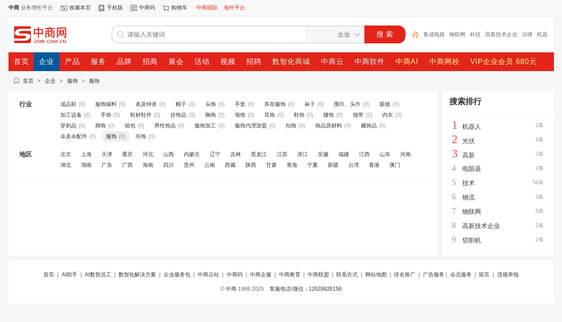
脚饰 (100, 126)
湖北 (65, 165)
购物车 (179, 7)
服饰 (72, 81)
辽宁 (215, 154)
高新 (468, 155)
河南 (405, 154)
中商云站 (208, 274)
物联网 (457, 34)
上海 (86, 154)
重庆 (127, 154)
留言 (484, 274)
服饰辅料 (106, 104)
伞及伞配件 (73, 136)
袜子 (309, 104)
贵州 (189, 165)
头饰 (210, 104)
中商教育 (289, 274)
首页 (28, 81)
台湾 (353, 165)
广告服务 (433, 274)
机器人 (471, 126)
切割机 (471, 240)
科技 (475, 34)
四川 (168, 165)
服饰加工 (205, 126)
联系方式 (347, 274)
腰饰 (328, 115)
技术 (468, 182)
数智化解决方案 (137, 274)
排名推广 (404, 274)
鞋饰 (299, 115)
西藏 (230, 165)
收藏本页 (80, 7)
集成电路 (434, 34)
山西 (168, 154)
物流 (468, 197)
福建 (343, 154)
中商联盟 (318, 274)
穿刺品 (68, 126)
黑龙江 (259, 154)
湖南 (86, 165)
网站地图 (376, 274)
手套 (240, 104)
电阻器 (471, 168)
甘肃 (271, 165)
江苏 (282, 154)
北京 (65, 154)
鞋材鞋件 (141, 115)
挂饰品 (178, 115)
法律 (527, 34)
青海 (292, 165)
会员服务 (461, 274)
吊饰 (140, 136)
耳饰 (269, 115)
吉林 (235, 154)
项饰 (240, 115)
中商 (231, 289)
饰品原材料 (328, 126)
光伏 (468, 140)
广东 (106, 165)
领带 (358, 115)
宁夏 (312, 165)
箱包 (130, 126)
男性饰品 (165, 126)
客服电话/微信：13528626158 (306, 289)
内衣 (387, 115)
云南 (209, 165)
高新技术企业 (501, 34)
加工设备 (71, 115)
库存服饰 (275, 104)
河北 (148, 154)
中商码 (147, 7)
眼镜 (385, 104)
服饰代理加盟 (251, 126)
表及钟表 (146, 104)
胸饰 (210, 115)
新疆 (333, 165)
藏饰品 (369, 126)
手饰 (106, 115)
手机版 (115, 7)
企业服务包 (177, 274)
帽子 (181, 104)
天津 (106, 154)
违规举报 (508, 274)
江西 (364, 154)
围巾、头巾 (347, 104)
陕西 (250, 165)
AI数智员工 (98, 274)
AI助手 (69, 274)
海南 (148, 165)
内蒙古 (192, 154)
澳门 (394, 165)
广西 (127, 165)
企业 (50, 81)
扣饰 (291, 126)
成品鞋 (68, 104)
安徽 (323, 154)
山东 (385, 154)
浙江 (302, 154)
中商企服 (260, 274)
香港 (374, 165)
